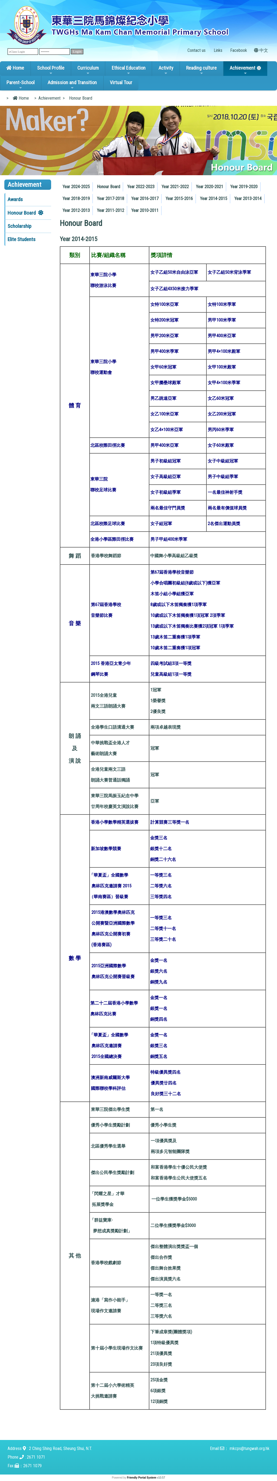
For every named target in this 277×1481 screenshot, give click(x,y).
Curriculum (88, 70)
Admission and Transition (72, 85)
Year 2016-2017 (145, 198)
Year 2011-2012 (110, 210)
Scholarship (19, 226)
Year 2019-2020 (244, 186)
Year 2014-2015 (213, 198)
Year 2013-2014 (248, 198)
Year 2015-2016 (179, 198)
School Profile (50, 70)
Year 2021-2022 (175, 186)
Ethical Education (129, 70)
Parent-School (20, 85)
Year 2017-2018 (110, 198)
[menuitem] (76, 186)
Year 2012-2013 (76, 210)
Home (15, 68)
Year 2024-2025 (76, 186)
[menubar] (166, 197)
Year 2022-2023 (140, 186)
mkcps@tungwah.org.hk (249, 1448)
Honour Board (22, 213)
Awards (15, 199)
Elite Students (21, 239)
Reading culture (201, 70)
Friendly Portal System (142, 1477)
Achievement (242, 70)
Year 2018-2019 (76, 198)
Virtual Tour (121, 82)
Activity (166, 70)
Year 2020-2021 (209, 186)
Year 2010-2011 (145, 210)
